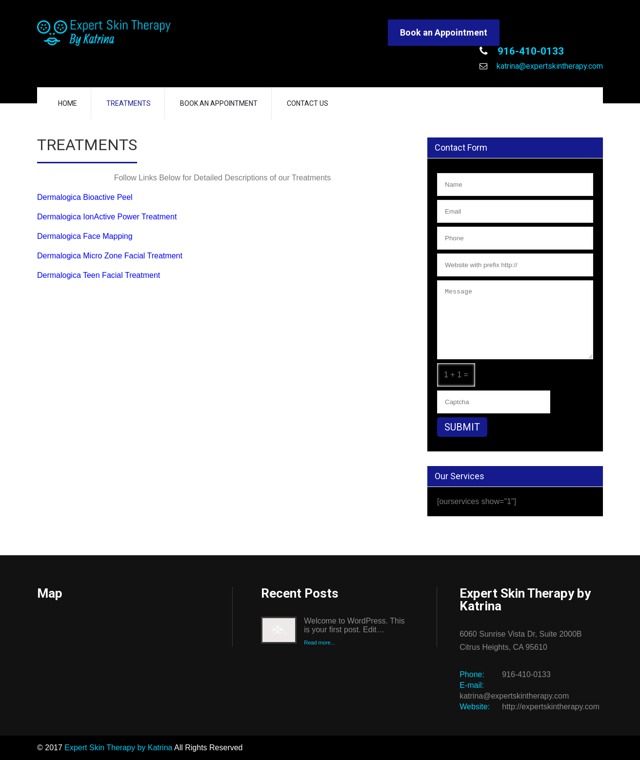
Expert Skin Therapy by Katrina (118, 747)
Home (67, 103)
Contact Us (307, 103)
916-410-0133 (529, 51)
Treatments (128, 103)
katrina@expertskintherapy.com (549, 66)
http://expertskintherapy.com (551, 706)
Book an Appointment (443, 32)
